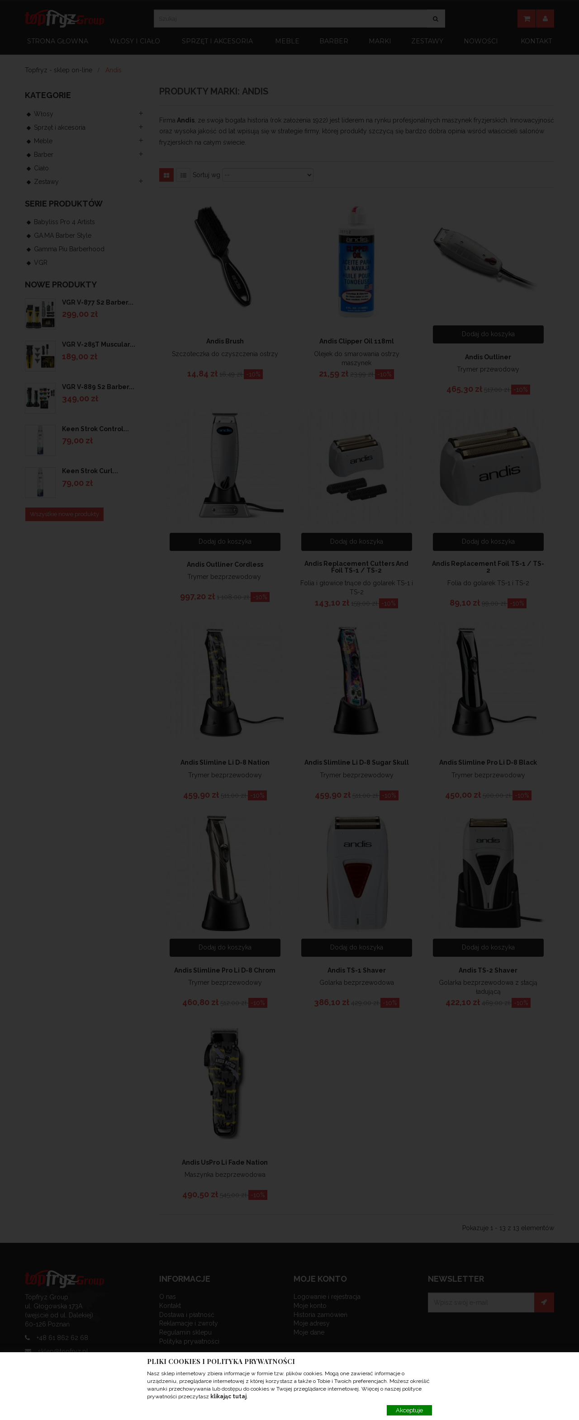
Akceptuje (409, 1410)
